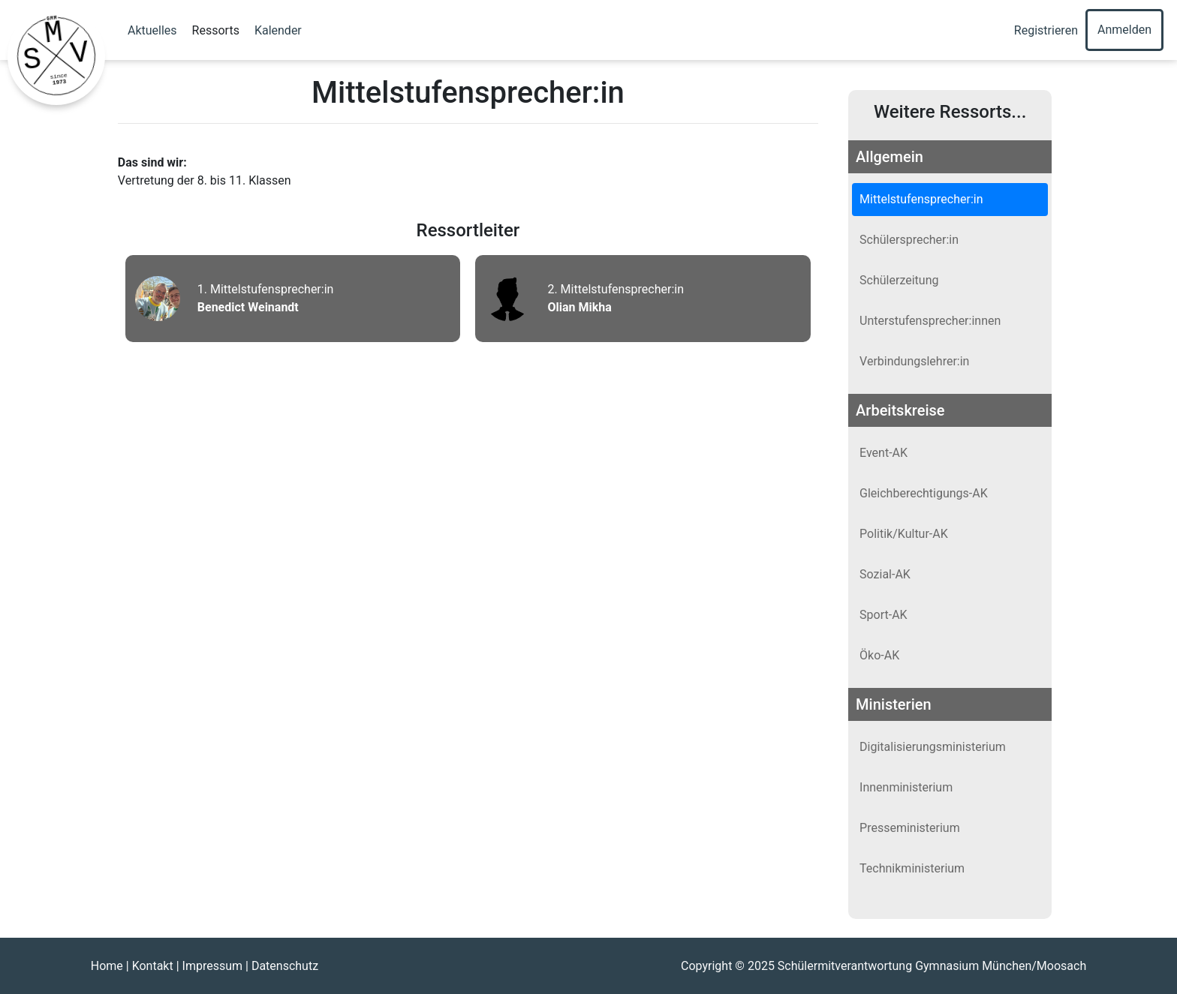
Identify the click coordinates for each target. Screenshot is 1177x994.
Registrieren (1046, 30)
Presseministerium (909, 828)
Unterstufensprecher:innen (930, 321)
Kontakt (152, 966)
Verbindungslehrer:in (914, 361)
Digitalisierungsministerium (932, 747)
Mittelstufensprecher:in (921, 199)
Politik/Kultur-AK (903, 534)
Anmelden (1124, 30)
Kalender (278, 30)
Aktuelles (152, 30)
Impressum (212, 966)
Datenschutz (284, 966)
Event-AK (883, 453)
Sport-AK (883, 615)
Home (107, 966)
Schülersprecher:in (909, 240)
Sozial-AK (885, 574)
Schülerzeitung (898, 280)
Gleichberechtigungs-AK (923, 493)
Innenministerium (906, 787)
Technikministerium (912, 868)
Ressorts (215, 30)
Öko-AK (879, 655)
